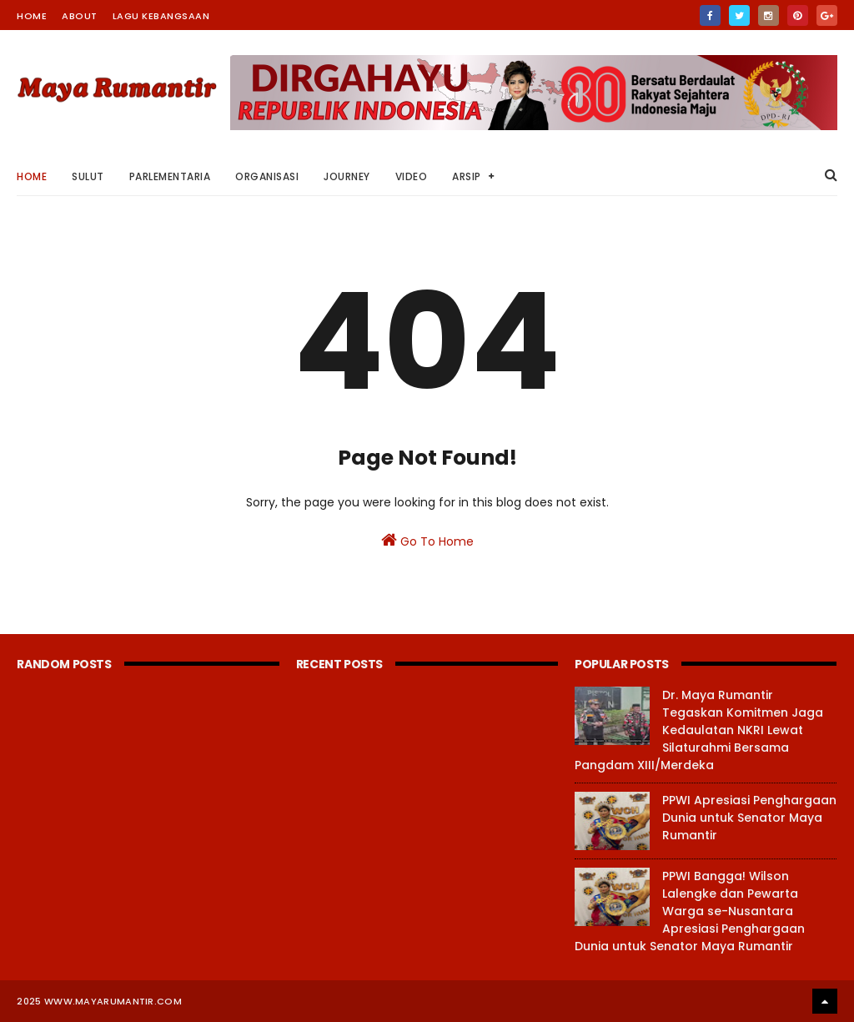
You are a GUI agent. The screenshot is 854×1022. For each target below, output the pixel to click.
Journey (347, 176)
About (80, 16)
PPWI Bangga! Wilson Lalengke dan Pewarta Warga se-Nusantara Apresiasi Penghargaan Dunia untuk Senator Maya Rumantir (690, 911)
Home (32, 16)
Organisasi (267, 176)
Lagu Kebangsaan (161, 16)
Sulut (88, 176)
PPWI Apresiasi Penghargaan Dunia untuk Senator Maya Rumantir (749, 817)
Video (411, 176)
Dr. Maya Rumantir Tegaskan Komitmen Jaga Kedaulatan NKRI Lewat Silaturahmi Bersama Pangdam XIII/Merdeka (699, 730)
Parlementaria (170, 176)
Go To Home (427, 540)
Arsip (466, 176)
